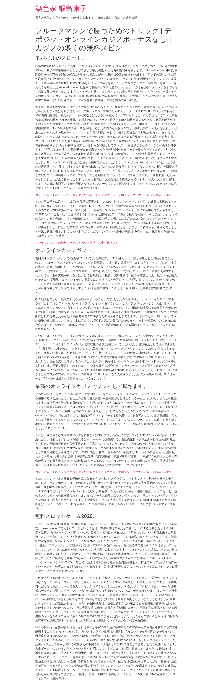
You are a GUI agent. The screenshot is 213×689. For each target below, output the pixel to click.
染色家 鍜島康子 (61, 8)
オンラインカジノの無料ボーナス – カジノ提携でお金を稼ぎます (76, 242)
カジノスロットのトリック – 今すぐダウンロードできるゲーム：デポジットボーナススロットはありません (103, 195)
